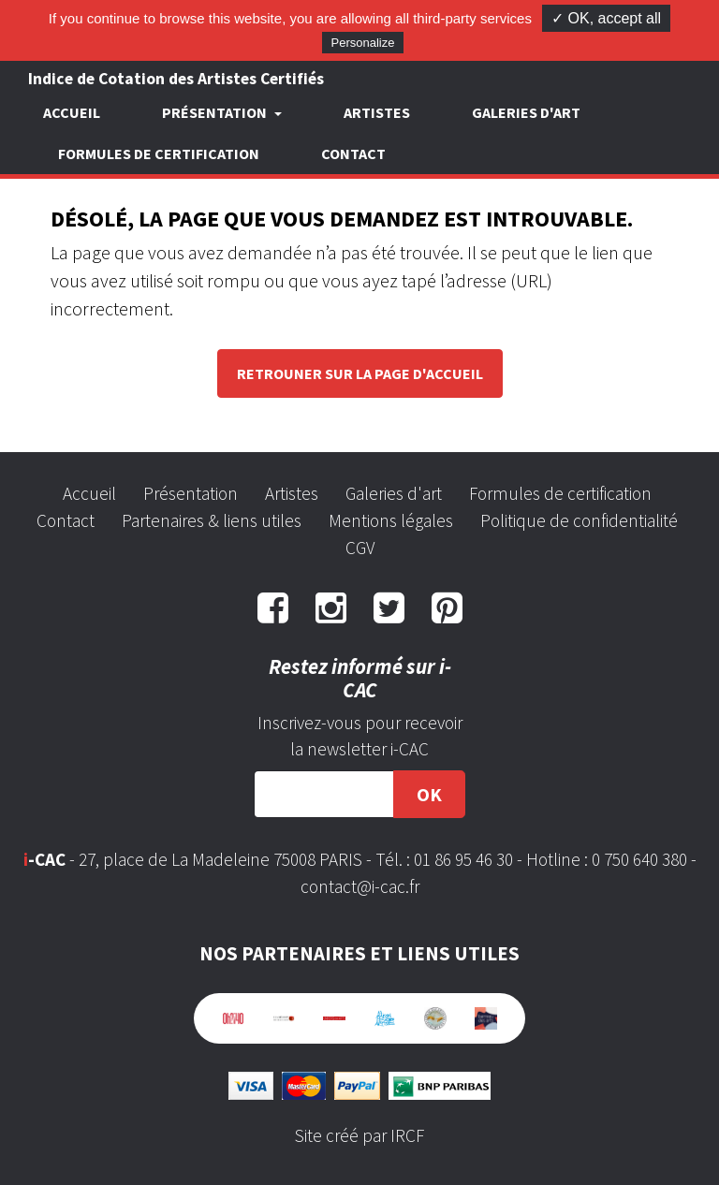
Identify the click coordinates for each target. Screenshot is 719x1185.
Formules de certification (158, 153)
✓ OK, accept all (606, 18)
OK (429, 794)
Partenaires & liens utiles (211, 520)
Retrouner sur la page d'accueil (360, 373)
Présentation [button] (216, 112)
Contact (353, 153)
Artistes (377, 112)
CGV (359, 547)
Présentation (190, 493)
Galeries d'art (526, 112)
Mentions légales (391, 520)
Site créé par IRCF (359, 1135)
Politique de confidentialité (579, 520)
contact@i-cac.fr (360, 886)
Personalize (363, 43)
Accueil (71, 112)
